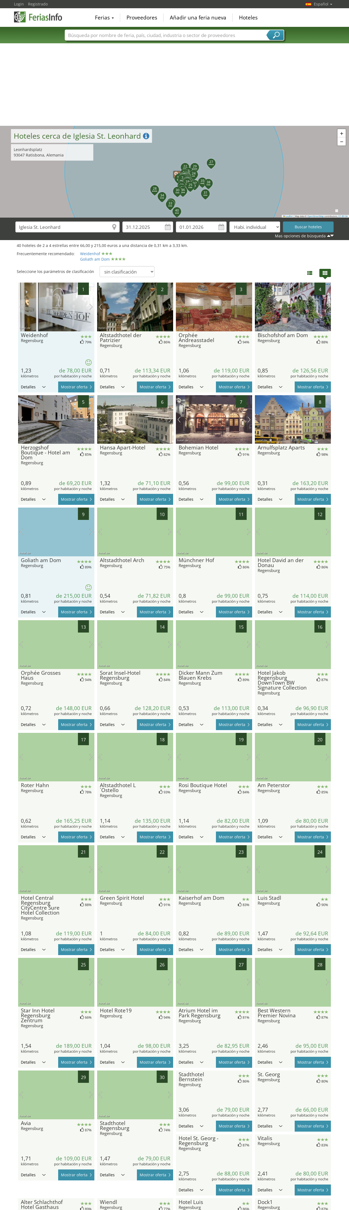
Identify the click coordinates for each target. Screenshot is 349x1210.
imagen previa (21, 307)
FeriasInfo (41, 17)
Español (323, 4)
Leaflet (288, 216)
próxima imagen (91, 307)
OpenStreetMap (315, 216)
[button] (174, 171)
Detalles (33, 386)
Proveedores (141, 17)
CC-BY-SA (343, 216)
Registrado (38, 4)
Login (19, 4)
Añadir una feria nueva (198, 17)
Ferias (104, 17)
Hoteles (248, 17)
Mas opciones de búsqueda (300, 235)
